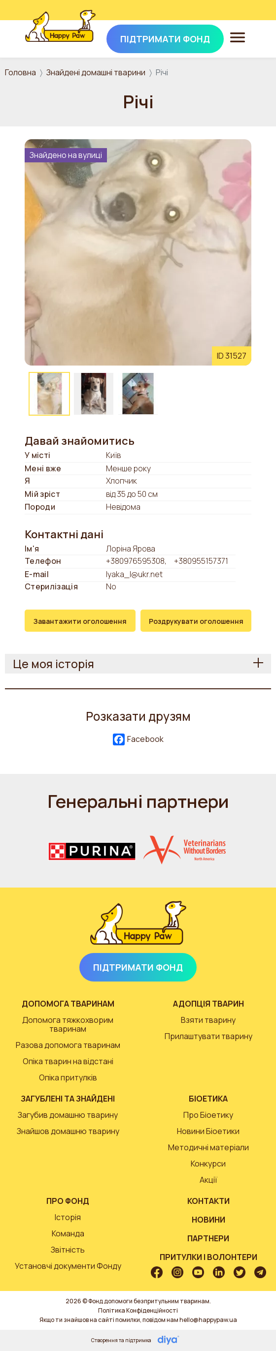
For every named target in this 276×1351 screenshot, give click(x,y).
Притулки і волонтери (208, 1257)
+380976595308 (135, 560)
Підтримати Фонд (138, 967)
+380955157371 (201, 560)
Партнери (208, 1238)
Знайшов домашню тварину (68, 1131)
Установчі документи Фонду (68, 1265)
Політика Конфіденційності (138, 1310)
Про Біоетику (208, 1114)
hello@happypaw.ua (208, 1320)
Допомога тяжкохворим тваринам (67, 1024)
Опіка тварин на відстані (68, 1061)
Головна (20, 72)
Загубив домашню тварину (68, 1114)
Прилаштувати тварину (208, 1036)
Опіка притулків (68, 1077)
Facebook (138, 740)
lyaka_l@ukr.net (134, 574)
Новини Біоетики (208, 1131)
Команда (68, 1233)
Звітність (68, 1249)
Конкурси (208, 1163)
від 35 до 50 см (132, 494)
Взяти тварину (208, 1019)
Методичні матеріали (208, 1147)
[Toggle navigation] (237, 37)
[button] (138, 251)
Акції (208, 1179)
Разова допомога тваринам (68, 1045)
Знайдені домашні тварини (95, 72)
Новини (208, 1219)
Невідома (123, 507)
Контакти (208, 1201)
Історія (68, 1217)
